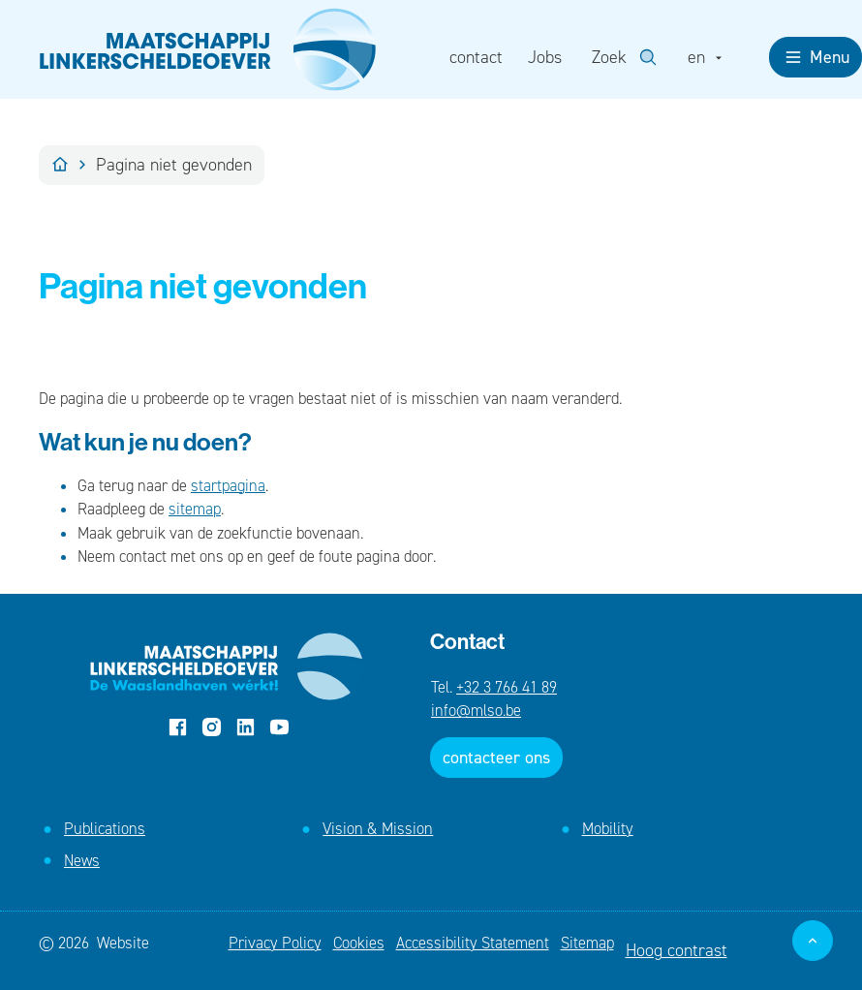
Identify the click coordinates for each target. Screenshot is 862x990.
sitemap (195, 508)
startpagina (228, 485)
